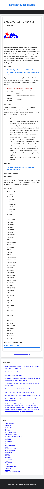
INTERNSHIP (8, 438)
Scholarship (8, 457)
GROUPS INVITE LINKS (11, 434)
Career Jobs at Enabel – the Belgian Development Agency (19, 388)
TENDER (7, 464)
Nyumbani (8, 11)
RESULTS (7, 456)
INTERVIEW (8, 439)
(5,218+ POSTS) (15, 169)
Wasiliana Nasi (34, 11)
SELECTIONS (8, 459)
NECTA (7, 454)
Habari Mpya (26, 354)
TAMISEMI (7, 461)
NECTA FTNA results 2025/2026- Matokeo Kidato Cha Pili (19, 392)
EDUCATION (8, 431)
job (6, 443)
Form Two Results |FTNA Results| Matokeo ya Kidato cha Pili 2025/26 (22, 395)
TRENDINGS (8, 468)
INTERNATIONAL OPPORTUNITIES (13, 436)
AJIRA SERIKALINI (9, 424)
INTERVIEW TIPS (9, 441)
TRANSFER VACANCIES (11, 466)
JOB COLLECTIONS (10, 445)
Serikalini (16, 11)
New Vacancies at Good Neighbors (13, 372)
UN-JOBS (7, 470)
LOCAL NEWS (8, 452)
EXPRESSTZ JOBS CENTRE (22, 5)
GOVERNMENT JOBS (10, 432)
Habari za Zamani (18, 354)
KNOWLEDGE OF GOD (10, 448)
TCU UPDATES (8, 463)
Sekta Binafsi (24, 11)
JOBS (6, 447)
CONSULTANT (8, 427)
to (36, 134)
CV (6, 429)
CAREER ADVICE (9, 425)
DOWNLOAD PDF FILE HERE (12, 345)
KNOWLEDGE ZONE (10, 450)
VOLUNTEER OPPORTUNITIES (12, 471)
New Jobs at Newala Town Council (13, 375)
